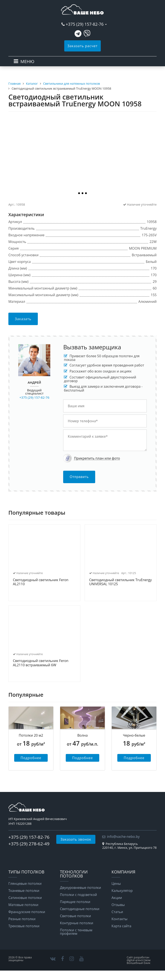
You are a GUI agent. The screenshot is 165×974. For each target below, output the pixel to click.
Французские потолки (26, 912)
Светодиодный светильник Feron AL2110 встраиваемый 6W (40, 663)
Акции (117, 897)
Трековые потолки (23, 926)
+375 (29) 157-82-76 (85, 24)
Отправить (79, 477)
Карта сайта (121, 926)
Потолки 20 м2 (31, 735)
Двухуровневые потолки (80, 887)
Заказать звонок (76, 839)
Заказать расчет (82, 46)
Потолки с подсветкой (78, 894)
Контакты (119, 919)
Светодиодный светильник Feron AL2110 (40, 582)
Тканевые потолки (23, 890)
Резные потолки (21, 919)
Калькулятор (122, 890)
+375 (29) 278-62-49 (28, 844)
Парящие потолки (75, 901)
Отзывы (118, 904)
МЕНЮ (27, 61)
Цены (116, 883)
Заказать (23, 319)
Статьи (117, 912)
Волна (82, 735)
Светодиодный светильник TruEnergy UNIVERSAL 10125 (120, 582)
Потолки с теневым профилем (76, 931)
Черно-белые (134, 735)
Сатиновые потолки (25, 897)
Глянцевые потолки (24, 883)
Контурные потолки (76, 923)
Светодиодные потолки (79, 909)
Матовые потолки (23, 904)
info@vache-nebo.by (123, 836)
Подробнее (31, 757)
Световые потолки (75, 916)
